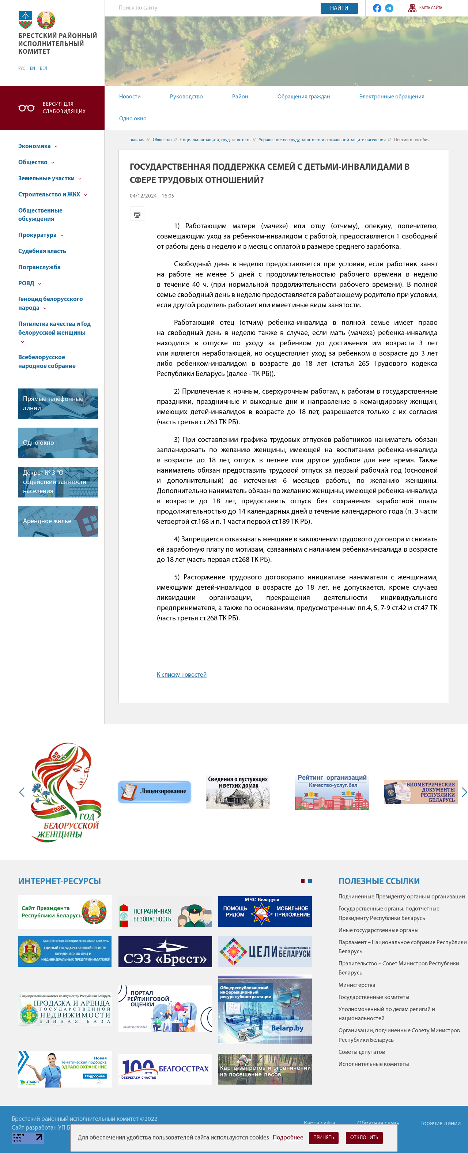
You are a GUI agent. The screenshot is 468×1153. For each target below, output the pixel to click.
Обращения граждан (304, 97)
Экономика (38, 146)
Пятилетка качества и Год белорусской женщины (54, 332)
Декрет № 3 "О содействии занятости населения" (54, 482)
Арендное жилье (47, 521)
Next (462, 792)
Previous (23, 792)
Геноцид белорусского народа (50, 303)
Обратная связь (378, 1123)
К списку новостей (182, 675)
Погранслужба (39, 267)
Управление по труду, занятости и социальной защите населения (322, 140)
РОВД (29, 284)
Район (240, 97)
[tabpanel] (165, 995)
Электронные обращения (391, 97)
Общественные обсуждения (40, 215)
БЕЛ (43, 69)
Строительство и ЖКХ (52, 195)
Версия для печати (137, 213)
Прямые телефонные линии (53, 404)
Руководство (186, 97)
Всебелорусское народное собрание (47, 361)
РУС (21, 69)
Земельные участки (50, 179)
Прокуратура (41, 235)
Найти (339, 8)
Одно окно (133, 119)
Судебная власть (42, 251)
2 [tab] (310, 881)
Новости (130, 97)
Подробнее (288, 1138)
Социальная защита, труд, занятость (215, 140)
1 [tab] (303, 881)
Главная (136, 140)
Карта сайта (430, 8)
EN (32, 69)
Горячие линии (441, 1123)
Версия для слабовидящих (64, 108)
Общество (36, 162)
